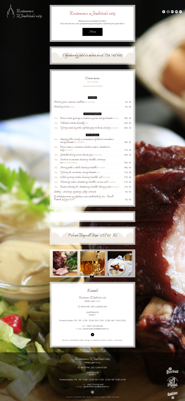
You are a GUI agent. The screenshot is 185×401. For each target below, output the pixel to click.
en (172, 10)
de (176, 10)
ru (180, 10)
